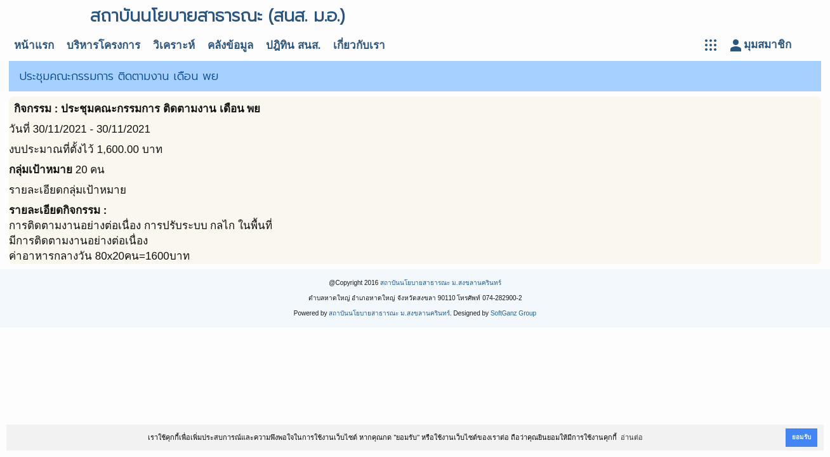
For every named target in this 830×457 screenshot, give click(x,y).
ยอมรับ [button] (801, 437)
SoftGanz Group (513, 313)
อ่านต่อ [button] (632, 437)
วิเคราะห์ (174, 45)
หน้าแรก (34, 45)
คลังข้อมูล (230, 45)
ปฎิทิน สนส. (293, 45)
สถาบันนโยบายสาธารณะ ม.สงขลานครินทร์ (440, 282)
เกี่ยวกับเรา (359, 45)
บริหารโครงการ (103, 45)
